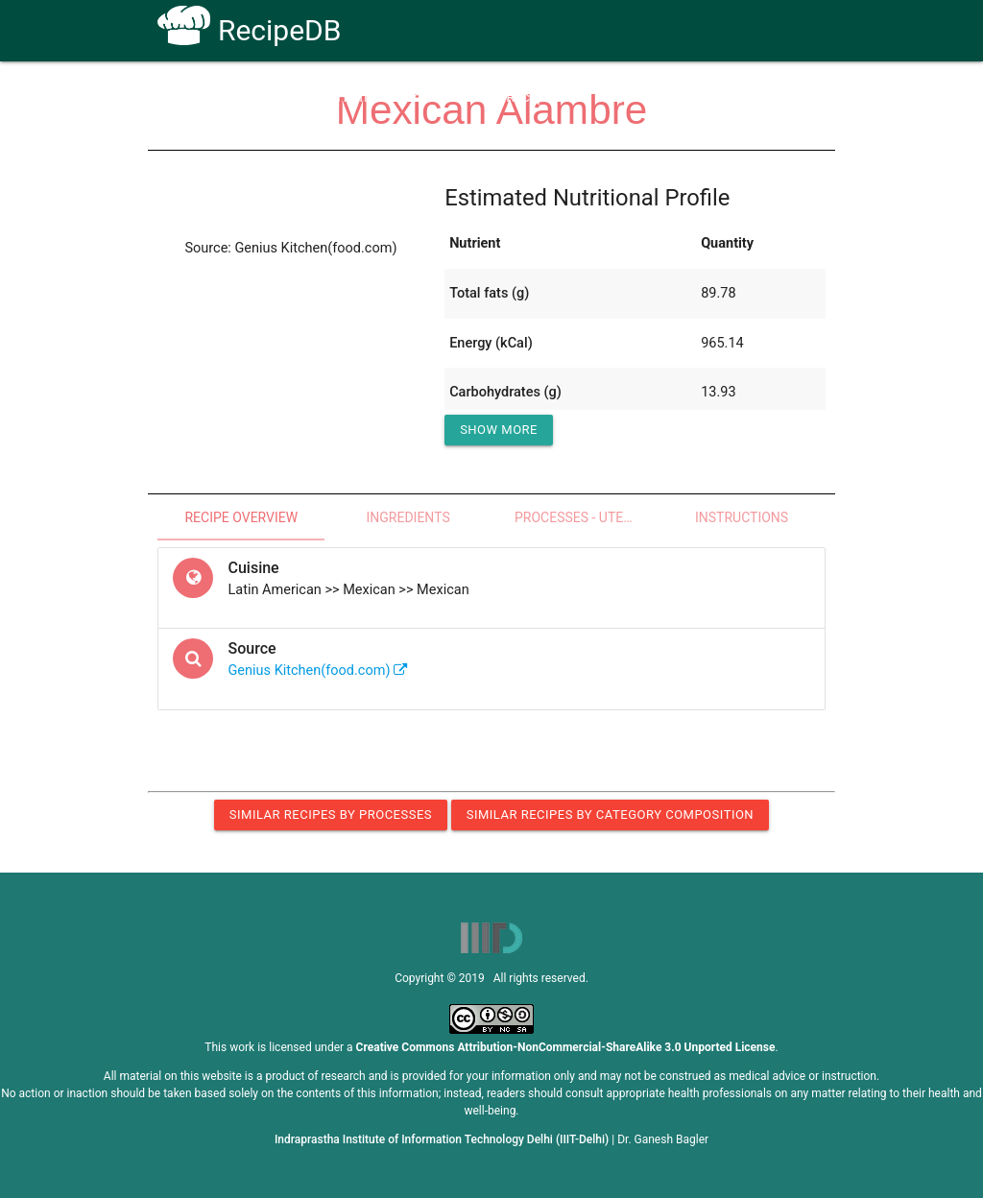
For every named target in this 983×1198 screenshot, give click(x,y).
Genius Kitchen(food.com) (318, 670)
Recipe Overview (241, 517)
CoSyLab (782, 97)
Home (355, 97)
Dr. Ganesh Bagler (662, 1139)
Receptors (537, 97)
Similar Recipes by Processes (330, 814)
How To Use (440, 97)
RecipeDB (249, 30)
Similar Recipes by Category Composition (610, 814)
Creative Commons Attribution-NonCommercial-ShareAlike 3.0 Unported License (566, 1047)
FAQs (614, 97)
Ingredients (407, 517)
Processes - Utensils (587, 517)
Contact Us (693, 97)
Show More (499, 429)
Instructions (741, 517)
